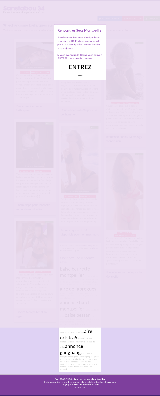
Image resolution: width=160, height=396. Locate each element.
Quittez (80, 75)
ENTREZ (80, 66)
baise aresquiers (77, 332)
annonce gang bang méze (89, 357)
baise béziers (86, 353)
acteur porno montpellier (70, 362)
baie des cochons (76, 367)
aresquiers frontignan (69, 357)
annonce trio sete (90, 359)
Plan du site (80, 387)
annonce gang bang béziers (71, 359)
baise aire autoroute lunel (80, 364)
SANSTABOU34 (63, 379)
